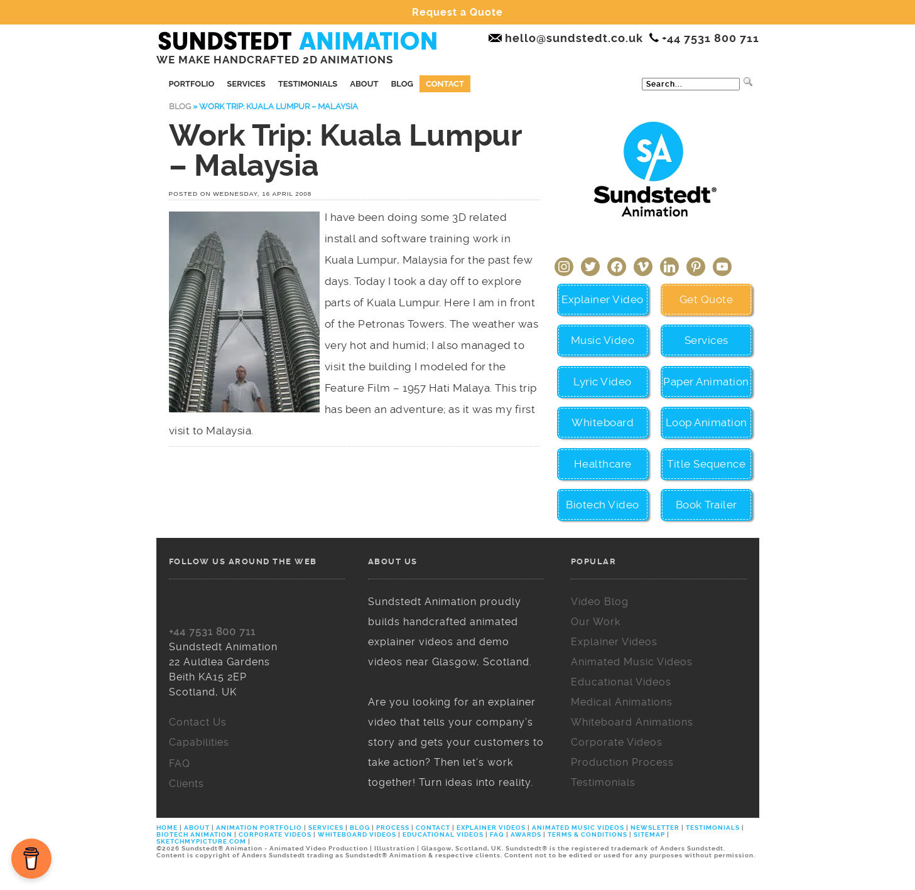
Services (246, 83)
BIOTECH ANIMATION (195, 834)
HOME (168, 827)
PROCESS (392, 827)
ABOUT (197, 827)
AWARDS (526, 834)
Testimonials (308, 83)
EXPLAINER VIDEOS (491, 827)
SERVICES (325, 827)
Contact (445, 83)
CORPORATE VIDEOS (275, 834)
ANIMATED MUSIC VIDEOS (578, 827)
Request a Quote (457, 12)
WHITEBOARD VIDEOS (357, 834)
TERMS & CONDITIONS (587, 834)
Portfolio (192, 83)
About (364, 83)
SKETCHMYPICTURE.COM (202, 841)
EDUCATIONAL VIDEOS (443, 834)
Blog (402, 83)
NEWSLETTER (655, 827)
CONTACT (433, 827)
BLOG (360, 827)
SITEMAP (649, 834)
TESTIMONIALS (713, 827)
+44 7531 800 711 (212, 632)
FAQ (497, 834)
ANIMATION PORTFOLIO (260, 827)
